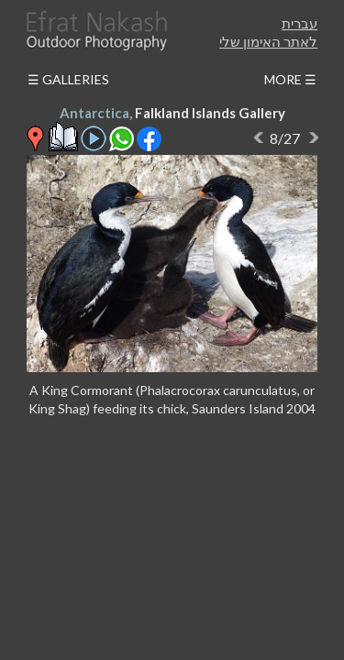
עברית (299, 23)
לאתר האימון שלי (268, 41)
